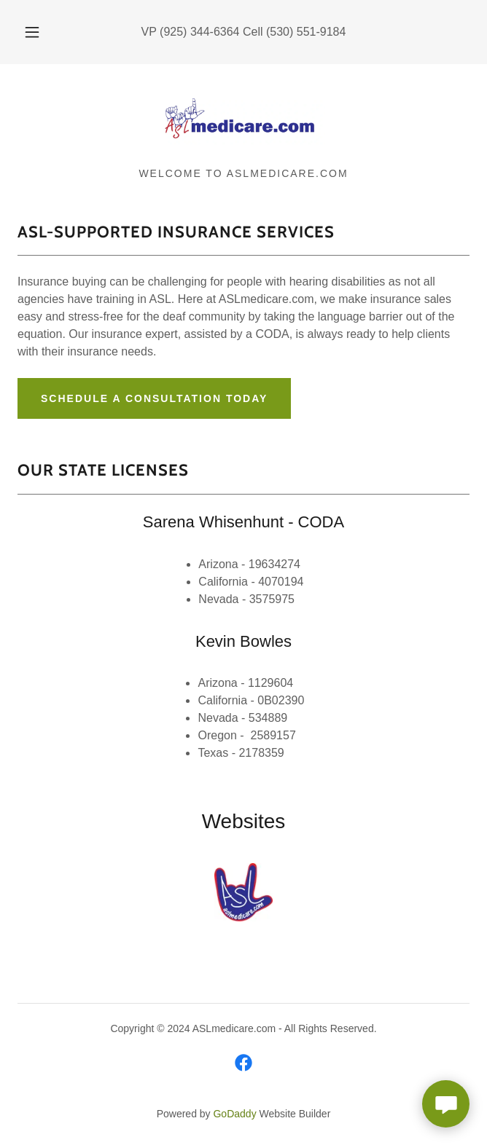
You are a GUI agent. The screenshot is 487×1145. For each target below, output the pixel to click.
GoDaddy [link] (234, 1114)
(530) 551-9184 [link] (306, 31)
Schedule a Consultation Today (154, 398)
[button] (38, 32)
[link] (243, 122)
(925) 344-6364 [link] (199, 31)
